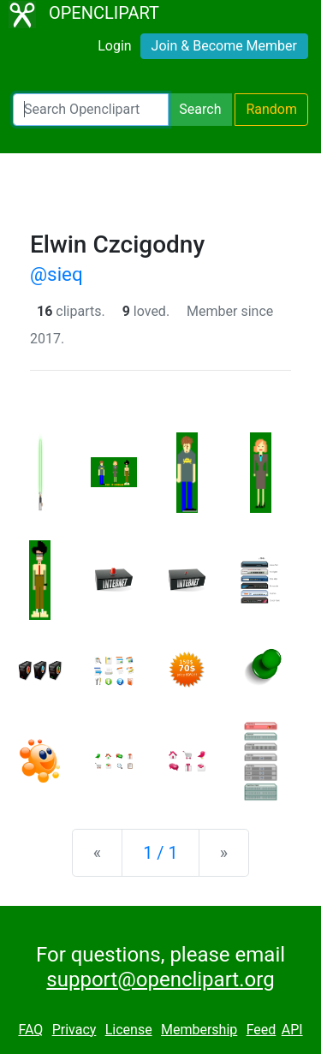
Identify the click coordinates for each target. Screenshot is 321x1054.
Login (114, 46)
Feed (261, 1029)
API (292, 1029)
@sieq (56, 274)
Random (271, 109)
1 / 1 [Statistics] (160, 853)
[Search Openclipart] (91, 109)
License (128, 1029)
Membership (199, 1029)
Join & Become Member (224, 46)
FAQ (30, 1029)
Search (200, 109)
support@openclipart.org (160, 979)
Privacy (74, 1029)
